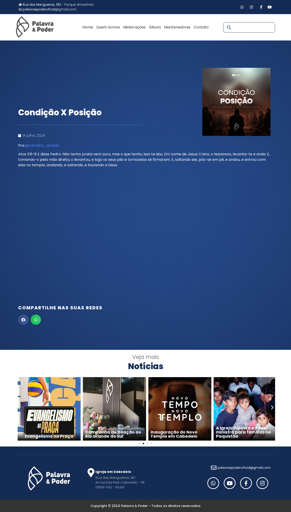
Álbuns (155, 27)
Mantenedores (177, 27)
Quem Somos (108, 27)
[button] (23, 320)
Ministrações (134, 27)
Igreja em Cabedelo (113, 471)
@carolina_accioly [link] (42, 145)
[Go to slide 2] (143, 443)
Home (87, 27)
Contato (201, 27)
